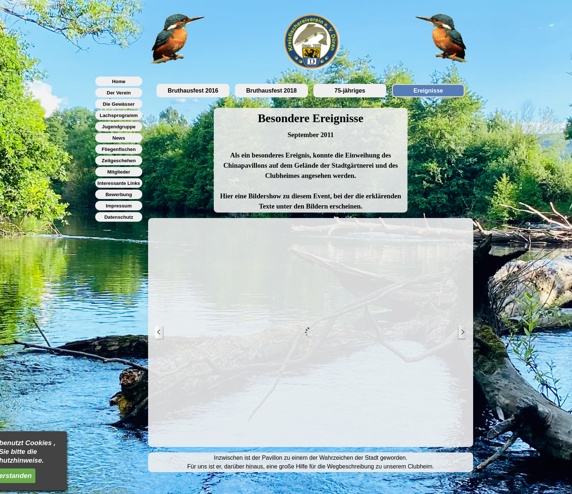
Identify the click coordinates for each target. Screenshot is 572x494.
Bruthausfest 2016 (193, 90)
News (118, 138)
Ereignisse (428, 90)
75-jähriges (350, 90)
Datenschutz (118, 217)
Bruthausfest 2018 (271, 90)
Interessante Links (118, 183)
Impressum (119, 206)
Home (118, 81)
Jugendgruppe (119, 126)
